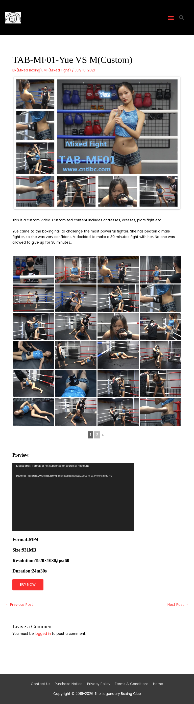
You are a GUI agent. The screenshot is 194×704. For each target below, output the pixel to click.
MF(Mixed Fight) (57, 70)
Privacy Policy (98, 684)
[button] (171, 17)
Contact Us (40, 684)
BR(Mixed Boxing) (27, 70)
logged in (43, 633)
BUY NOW (28, 584)
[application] (73, 497)
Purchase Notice (69, 684)
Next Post (177, 604)
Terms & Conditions (132, 684)
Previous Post (19, 604)
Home (158, 684)
